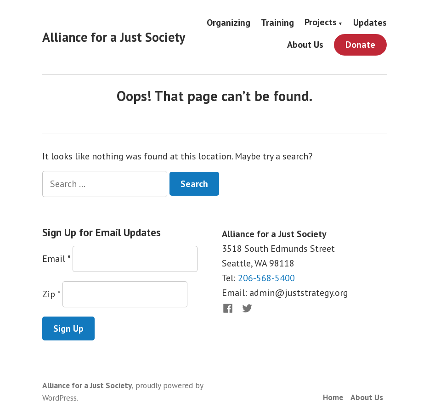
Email (56, 259)
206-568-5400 (266, 278)
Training (277, 22)
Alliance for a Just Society (113, 36)
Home (333, 397)
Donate (360, 45)
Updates (370, 22)
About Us (305, 44)
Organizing (228, 22)
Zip (51, 294)
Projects (321, 22)
